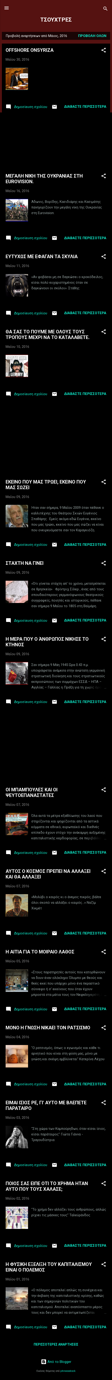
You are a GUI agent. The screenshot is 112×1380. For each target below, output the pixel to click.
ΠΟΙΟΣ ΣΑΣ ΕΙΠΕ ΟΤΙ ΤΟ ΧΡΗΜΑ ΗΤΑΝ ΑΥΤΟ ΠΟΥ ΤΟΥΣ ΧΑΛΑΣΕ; (47, 1186)
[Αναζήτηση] (105, 9)
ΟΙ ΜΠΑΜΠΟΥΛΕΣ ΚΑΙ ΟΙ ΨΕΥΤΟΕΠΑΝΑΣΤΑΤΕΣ (32, 792)
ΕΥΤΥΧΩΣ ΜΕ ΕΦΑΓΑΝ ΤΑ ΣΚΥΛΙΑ (42, 256)
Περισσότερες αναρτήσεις (56, 1344)
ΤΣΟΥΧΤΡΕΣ (56, 19)
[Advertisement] (56, 142)
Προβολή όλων (92, 36)
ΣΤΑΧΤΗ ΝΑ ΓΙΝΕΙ (24, 563)
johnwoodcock (68, 1371)
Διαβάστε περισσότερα (85, 106)
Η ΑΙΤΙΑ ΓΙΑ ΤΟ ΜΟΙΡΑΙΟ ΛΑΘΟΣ (40, 952)
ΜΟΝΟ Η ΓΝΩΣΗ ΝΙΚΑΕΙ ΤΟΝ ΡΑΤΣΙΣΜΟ (48, 1027)
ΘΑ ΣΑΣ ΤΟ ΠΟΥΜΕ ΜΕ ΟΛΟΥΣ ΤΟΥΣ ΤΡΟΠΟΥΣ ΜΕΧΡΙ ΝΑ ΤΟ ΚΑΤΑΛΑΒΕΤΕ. (48, 334)
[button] (103, 51)
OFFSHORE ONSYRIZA (30, 50)
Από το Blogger (56, 1362)
